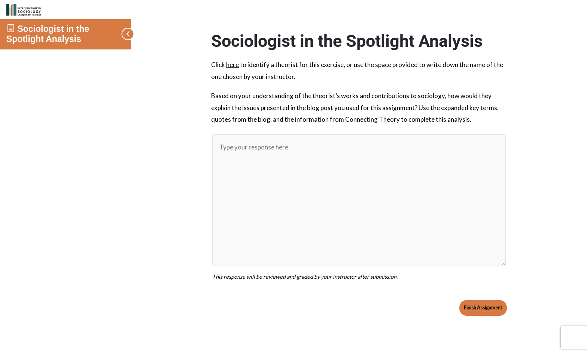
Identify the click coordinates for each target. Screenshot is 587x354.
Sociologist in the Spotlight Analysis (47, 34)
